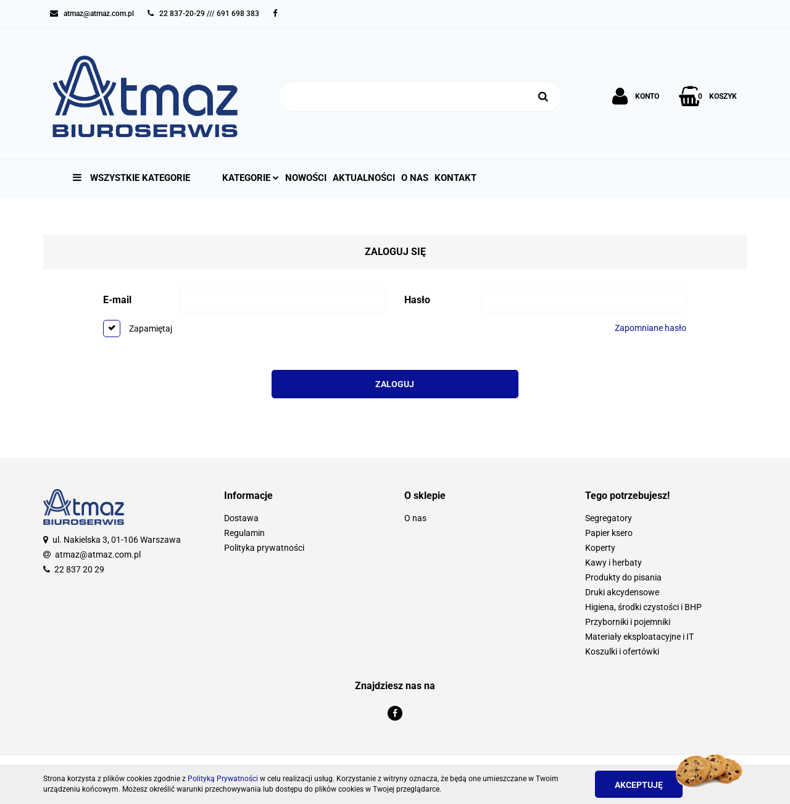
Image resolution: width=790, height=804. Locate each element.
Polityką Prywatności (223, 778)
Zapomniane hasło (650, 328)
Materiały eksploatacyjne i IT (639, 637)
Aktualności (364, 177)
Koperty (600, 548)
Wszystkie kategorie (131, 177)
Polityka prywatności (264, 548)
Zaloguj (394, 384)
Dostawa (241, 518)
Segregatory (608, 518)
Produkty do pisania (623, 577)
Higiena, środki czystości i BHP (643, 607)
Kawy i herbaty (613, 562)
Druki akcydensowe (622, 592)
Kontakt (455, 177)
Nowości (305, 177)
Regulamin (244, 533)
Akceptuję (639, 785)
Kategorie (250, 177)
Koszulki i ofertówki (622, 651)
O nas (414, 177)
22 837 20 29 (79, 569)
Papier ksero (609, 533)
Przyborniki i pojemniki (627, 622)
